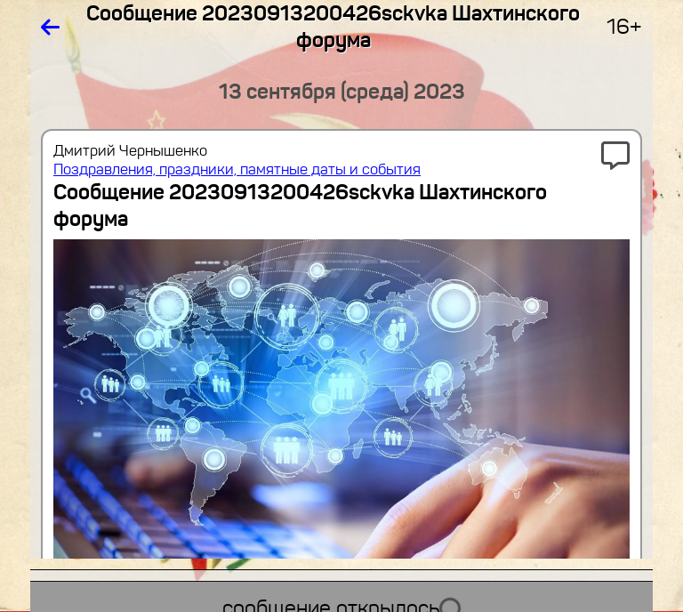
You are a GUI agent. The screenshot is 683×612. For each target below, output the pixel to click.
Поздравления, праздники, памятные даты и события (237, 169)
